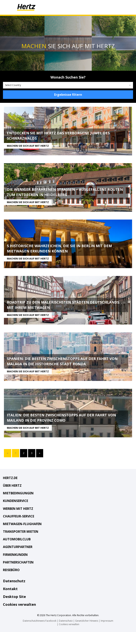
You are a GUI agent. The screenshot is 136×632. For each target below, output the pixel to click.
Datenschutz (14, 581)
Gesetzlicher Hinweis (86, 620)
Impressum (107, 620)
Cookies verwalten (19, 604)
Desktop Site (14, 596)
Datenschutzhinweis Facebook (39, 620)
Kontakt (10, 588)
